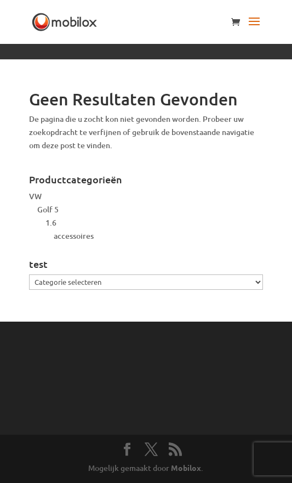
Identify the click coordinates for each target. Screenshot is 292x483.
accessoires (74, 236)
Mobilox (186, 468)
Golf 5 (48, 209)
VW (35, 196)
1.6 (50, 222)
